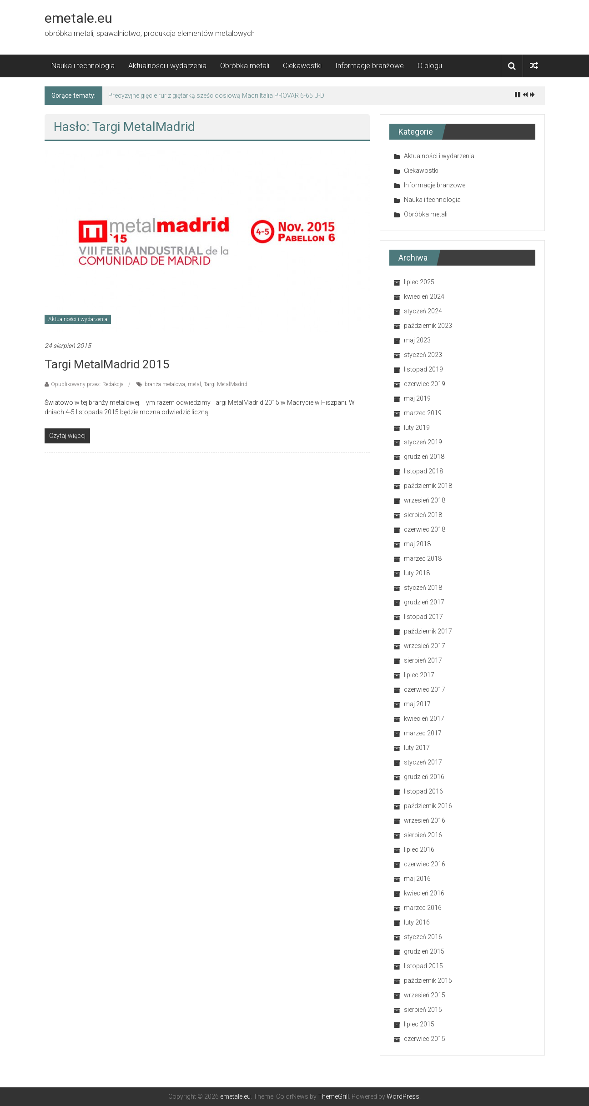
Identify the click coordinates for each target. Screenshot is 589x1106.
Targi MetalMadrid (225, 384)
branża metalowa (165, 384)
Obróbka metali (244, 65)
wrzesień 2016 (424, 820)
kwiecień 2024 (424, 296)
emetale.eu (78, 18)
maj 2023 (417, 340)
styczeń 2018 (423, 587)
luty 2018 (417, 573)
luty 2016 (417, 922)
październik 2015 (428, 980)
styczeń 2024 (423, 311)
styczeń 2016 (423, 936)
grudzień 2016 (424, 776)
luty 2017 (417, 747)
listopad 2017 (423, 616)
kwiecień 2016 (424, 893)
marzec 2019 (423, 413)
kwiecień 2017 (424, 718)
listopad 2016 (423, 791)
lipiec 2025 (419, 282)
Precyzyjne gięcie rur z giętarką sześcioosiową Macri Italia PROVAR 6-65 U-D (216, 95)
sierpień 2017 (423, 660)
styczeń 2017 (423, 762)
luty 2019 (417, 427)
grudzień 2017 (424, 602)
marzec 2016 (423, 907)
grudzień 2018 (424, 456)
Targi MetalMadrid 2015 (107, 364)
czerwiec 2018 (424, 529)
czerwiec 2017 (424, 689)
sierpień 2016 (423, 835)
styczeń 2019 (423, 442)
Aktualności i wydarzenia (167, 65)
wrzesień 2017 (424, 645)
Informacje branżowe (369, 65)
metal (194, 384)
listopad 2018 (423, 471)
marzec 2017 (423, 733)
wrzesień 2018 (424, 500)
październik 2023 (428, 325)
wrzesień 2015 (424, 995)
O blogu (430, 65)
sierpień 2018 (423, 514)
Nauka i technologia (83, 65)
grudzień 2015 (424, 951)
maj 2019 (417, 398)
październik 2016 (428, 805)
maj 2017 (417, 704)
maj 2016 (417, 878)
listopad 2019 (423, 369)
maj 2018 (417, 544)
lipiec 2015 (419, 1024)
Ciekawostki (302, 65)
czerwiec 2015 (424, 1038)
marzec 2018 (423, 558)
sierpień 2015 (423, 1009)
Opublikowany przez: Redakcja (87, 384)
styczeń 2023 (423, 354)
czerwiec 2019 (424, 383)
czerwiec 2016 (424, 864)
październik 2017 (428, 631)
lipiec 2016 (419, 849)
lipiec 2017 (419, 675)
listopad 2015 (423, 966)
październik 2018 (428, 485)
